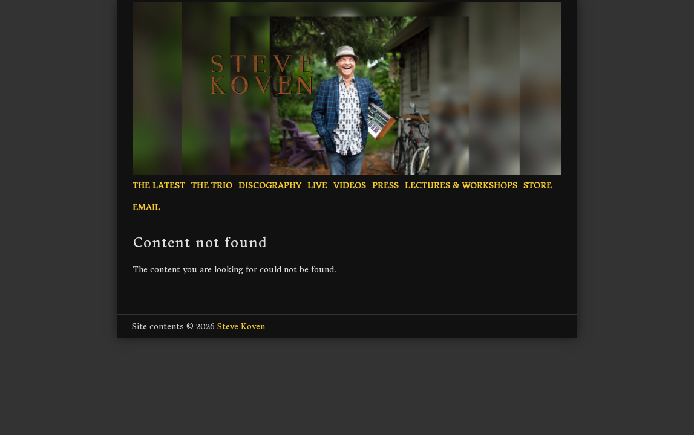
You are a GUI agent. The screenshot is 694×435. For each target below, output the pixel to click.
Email (146, 207)
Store (537, 186)
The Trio (211, 186)
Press (385, 186)
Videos (349, 186)
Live (317, 186)
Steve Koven (241, 326)
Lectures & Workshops (461, 186)
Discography (269, 186)
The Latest (159, 186)
